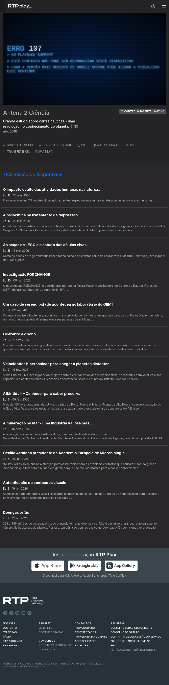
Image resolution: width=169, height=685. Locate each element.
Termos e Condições (73, 663)
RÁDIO (7, 636)
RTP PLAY (45, 623)
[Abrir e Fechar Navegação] (164, 6)
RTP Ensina (10, 645)
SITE (82, 145)
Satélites (81, 645)
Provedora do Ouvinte (91, 636)
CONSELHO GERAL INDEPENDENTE (131, 627)
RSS (131, 145)
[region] (84, 59)
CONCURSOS (47, 640)
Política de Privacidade (17, 663)
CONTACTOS (83, 623)
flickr (29, 613)
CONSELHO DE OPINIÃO (125, 632)
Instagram (17, 613)
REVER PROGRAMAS (51, 632)
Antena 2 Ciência (26, 112)
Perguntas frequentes (55, 645)
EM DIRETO (45, 627)
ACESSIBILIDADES (106, 145)
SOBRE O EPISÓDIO (18, 145)
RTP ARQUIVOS (12, 641)
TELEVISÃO (10, 632)
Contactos (47, 649)
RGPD (114, 645)
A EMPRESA (118, 623)
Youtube (23, 613)
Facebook (5, 613)
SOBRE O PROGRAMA (55, 145)
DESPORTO (10, 627)
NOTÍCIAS (9, 623)
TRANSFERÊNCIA (16, 151)
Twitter (11, 613)
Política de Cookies (46, 663)
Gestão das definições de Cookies (134, 649)
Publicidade (96, 663)
